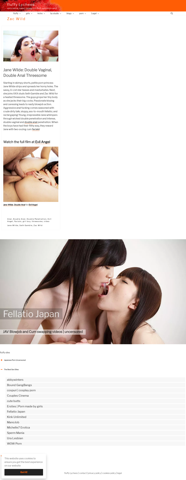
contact (83, 473)
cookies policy (109, 473)
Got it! (23, 472)
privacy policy (94, 473)
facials (35, 129)
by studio (56, 13)
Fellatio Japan (31, 313)
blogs (70, 13)
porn (82, 13)
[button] (31, 46)
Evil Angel (42, 142)
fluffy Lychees (21, 4)
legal (119, 473)
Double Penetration (36, 219)
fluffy (17, 13)
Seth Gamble (25, 225)
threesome (37, 221)
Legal (95, 13)
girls (29, 13)
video (47, 221)
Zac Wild (38, 225)
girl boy (27, 221)
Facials (18, 221)
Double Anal (19, 205)
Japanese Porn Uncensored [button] (13, 360)
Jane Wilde (8, 205)
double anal (30, 122)
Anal (9, 219)
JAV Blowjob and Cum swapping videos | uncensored (43, 332)
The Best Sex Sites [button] (9, 369)
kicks (41, 13)
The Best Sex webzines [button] (11, 455)
